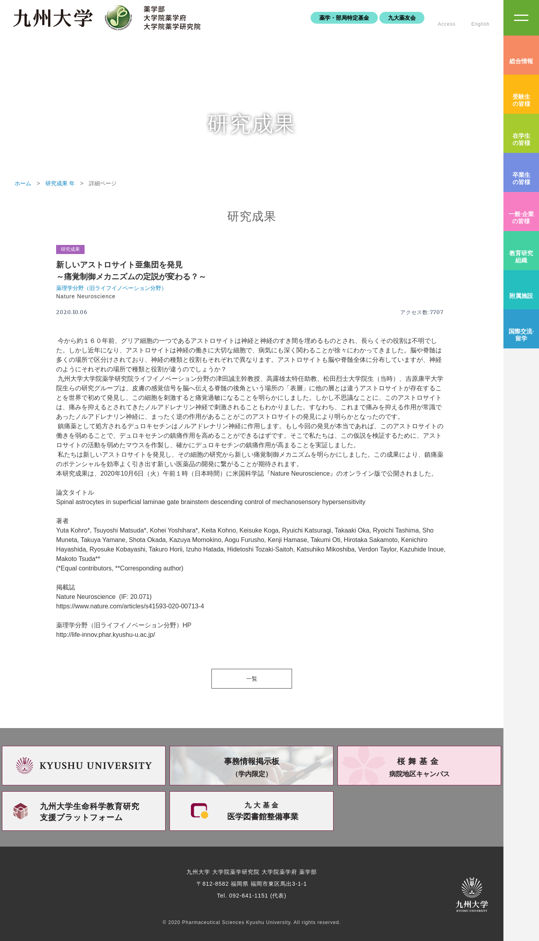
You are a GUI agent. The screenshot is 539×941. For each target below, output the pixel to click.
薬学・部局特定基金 (344, 18)
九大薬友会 (402, 18)
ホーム (23, 183)
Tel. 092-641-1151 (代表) (251, 895)
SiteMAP (521, 18)
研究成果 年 (60, 183)
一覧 (251, 679)
